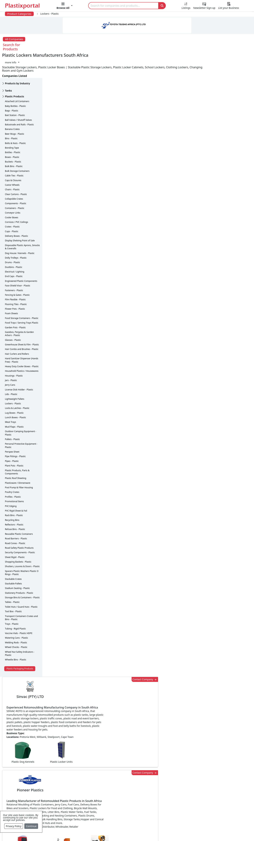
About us (143, 832)
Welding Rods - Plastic (16, 620)
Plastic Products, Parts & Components (17, 450)
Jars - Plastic (11, 357)
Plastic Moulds (104, 815)
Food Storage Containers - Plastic (21, 295)
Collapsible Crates (14, 176)
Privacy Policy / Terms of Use (112, 832)
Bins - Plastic (11, 116)
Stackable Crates (13, 556)
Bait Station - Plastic (15, 93)
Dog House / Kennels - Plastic (20, 230)
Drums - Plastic (12, 240)
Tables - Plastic (12, 579)
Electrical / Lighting (14, 249)
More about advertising (67, 251)
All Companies (14, 39)
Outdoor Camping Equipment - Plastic (20, 410)
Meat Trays (10, 399)
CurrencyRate (211, 206)
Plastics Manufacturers (110, 773)
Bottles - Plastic (12, 130)
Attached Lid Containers (17, 78)
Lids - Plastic (11, 371)
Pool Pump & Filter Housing (19, 465)
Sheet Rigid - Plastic (15, 534)
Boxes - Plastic (12, 134)
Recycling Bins (12, 497)
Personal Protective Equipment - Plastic (21, 423)
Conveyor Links (12, 190)
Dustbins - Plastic (13, 244)
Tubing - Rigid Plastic (15, 606)
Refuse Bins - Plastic (15, 507)
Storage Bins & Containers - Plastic (22, 575)
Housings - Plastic (14, 353)
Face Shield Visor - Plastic (17, 263)
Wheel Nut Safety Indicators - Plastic (19, 631)
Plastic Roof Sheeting (15, 455)
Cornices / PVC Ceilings (16, 199)
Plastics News (27, 773)
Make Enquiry (228, 365)
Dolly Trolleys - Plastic (16, 235)
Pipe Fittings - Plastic (15, 434)
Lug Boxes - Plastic (14, 390)
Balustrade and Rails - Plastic (19, 102)
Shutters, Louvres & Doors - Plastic (22, 544)
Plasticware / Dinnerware (17, 460)
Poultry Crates (12, 469)
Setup (176, 832)
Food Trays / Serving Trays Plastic (21, 300)
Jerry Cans (10, 362)
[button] (64, 6)
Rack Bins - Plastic (14, 493)
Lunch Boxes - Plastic (15, 395)
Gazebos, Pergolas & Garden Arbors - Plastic (19, 311)
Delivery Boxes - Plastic (16, 213)
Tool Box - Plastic (13, 589)
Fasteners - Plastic (14, 267)
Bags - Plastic (11, 88)
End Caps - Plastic (14, 254)
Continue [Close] (31, 826)
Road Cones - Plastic (15, 520)
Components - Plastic (15, 181)
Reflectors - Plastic (14, 502)
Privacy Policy (13, 826)
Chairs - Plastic (12, 167)
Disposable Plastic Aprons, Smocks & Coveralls (22, 224)
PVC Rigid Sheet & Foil (16, 488)
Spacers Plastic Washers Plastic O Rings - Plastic (21, 550)
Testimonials (179, 780)
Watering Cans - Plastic (16, 615)
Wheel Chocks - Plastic (16, 624)
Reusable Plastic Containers (19, 511)
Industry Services (106, 822)
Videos (23, 794)
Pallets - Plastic (12, 416)
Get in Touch (227, 605)
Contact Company (185, 58)
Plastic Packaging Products (20, 646)
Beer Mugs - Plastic (14, 111)
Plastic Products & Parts (110, 780)
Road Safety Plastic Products (19, 525)
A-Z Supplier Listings (184, 794)
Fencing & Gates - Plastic (17, 272)
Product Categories (19, 13)
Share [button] (116, 676)
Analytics (161, 832)
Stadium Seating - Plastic (17, 565)
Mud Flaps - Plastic (14, 404)
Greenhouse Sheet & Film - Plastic (22, 322)
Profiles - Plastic (13, 474)
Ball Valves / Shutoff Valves (18, 97)
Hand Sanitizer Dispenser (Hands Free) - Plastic (21, 338)
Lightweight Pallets (14, 376)
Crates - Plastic (12, 204)
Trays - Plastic (12, 601)
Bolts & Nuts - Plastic (15, 120)
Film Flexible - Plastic (15, 277)
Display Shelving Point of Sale (20, 218)
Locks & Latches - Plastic (17, 385)
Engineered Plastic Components (21, 258)
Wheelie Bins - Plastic (15, 637)
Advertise (191, 832)
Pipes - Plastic (12, 438)
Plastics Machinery (107, 801)
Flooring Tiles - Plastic (16, 281)
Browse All (178, 787)
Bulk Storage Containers (17, 148)
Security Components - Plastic (20, 530)
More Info (127, 724)
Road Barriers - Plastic (16, 516)
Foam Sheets (11, 291)
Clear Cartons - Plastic (16, 171)
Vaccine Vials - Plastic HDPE (18, 610)
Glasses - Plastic (13, 317)
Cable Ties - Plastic (14, 153)
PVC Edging (11, 483)
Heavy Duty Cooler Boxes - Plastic (22, 344)
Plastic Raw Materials (108, 794)
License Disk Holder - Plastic (19, 367)
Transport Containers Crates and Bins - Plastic (21, 595)
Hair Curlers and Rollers (17, 331)
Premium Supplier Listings (188, 801)
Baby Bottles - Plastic (15, 83)
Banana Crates (12, 106)
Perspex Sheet (12, 429)
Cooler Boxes (11, 195)
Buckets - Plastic (13, 139)
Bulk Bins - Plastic (14, 144)
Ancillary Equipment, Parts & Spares (118, 808)
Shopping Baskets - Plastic (18, 539)
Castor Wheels (12, 162)
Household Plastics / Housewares (21, 348)
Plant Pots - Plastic (14, 443)
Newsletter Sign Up (31, 780)
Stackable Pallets (13, 561)
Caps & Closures (13, 157)
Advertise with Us (182, 773)
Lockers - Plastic (13, 381)
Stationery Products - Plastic (19, 570)
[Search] (123, 5)
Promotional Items (14, 479)
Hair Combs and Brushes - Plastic (21, 326)
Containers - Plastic (14, 185)
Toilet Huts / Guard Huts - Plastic (21, 584)
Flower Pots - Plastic (15, 286)
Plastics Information (32, 787)
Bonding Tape (12, 125)
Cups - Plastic (11, 209)
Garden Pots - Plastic (15, 305)
